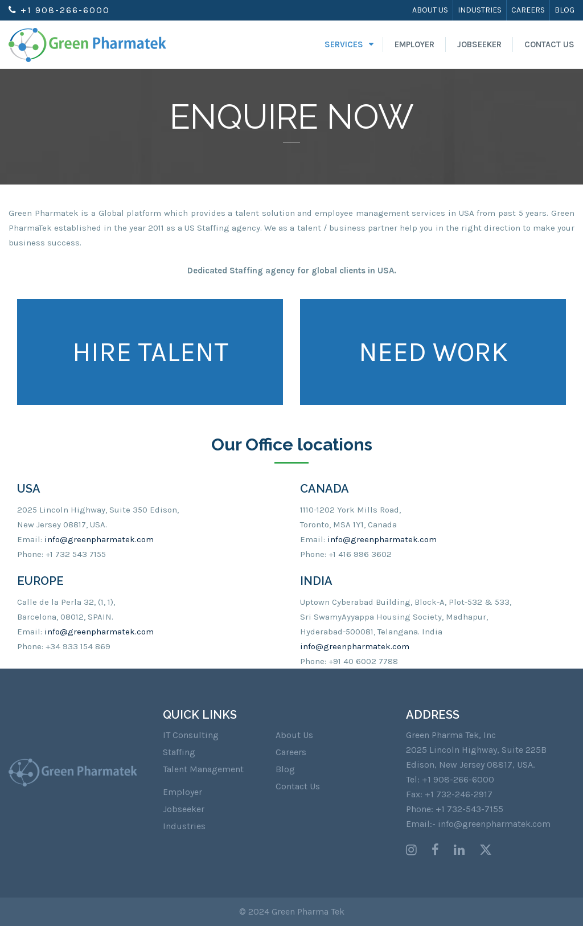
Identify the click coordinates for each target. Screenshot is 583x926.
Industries (480, 10)
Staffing (179, 752)
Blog (564, 10)
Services (344, 44)
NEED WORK (433, 352)
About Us (430, 10)
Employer (414, 44)
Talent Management (203, 769)
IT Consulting (191, 735)
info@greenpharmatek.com (99, 539)
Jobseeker (479, 44)
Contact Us (549, 44)
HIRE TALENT (150, 352)
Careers (528, 10)
